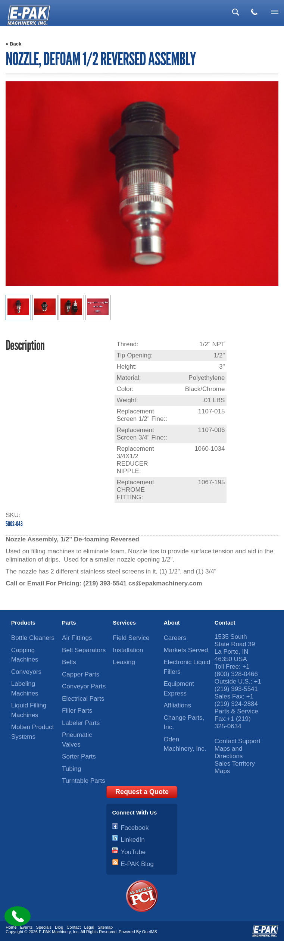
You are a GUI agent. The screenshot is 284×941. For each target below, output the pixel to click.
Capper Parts (80, 674)
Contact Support (237, 741)
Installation (128, 650)
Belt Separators (84, 650)
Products (23, 622)
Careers (175, 637)
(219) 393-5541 (105, 583)
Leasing (124, 662)
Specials (44, 927)
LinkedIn (132, 839)
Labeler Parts (81, 722)
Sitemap (105, 927)
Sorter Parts (79, 756)
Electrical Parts (83, 698)
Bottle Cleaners (32, 637)
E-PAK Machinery (55, 931)
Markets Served (186, 650)
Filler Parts (77, 710)
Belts (69, 662)
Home (11, 927)
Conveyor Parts (84, 686)
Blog (59, 927)
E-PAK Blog (137, 863)
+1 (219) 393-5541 (238, 685)
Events (26, 927)
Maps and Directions (229, 752)
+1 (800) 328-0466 (236, 670)
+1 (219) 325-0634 (233, 722)
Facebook (135, 827)
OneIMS (149, 931)
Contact (225, 622)
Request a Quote (142, 791)
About (172, 622)
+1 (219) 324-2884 (236, 700)
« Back (13, 44)
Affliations (177, 705)
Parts (69, 622)
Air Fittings (77, 637)
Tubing (71, 768)
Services (124, 622)
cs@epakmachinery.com (165, 583)
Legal (89, 927)
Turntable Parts (83, 780)
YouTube (133, 852)
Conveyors (26, 671)
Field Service (131, 637)
